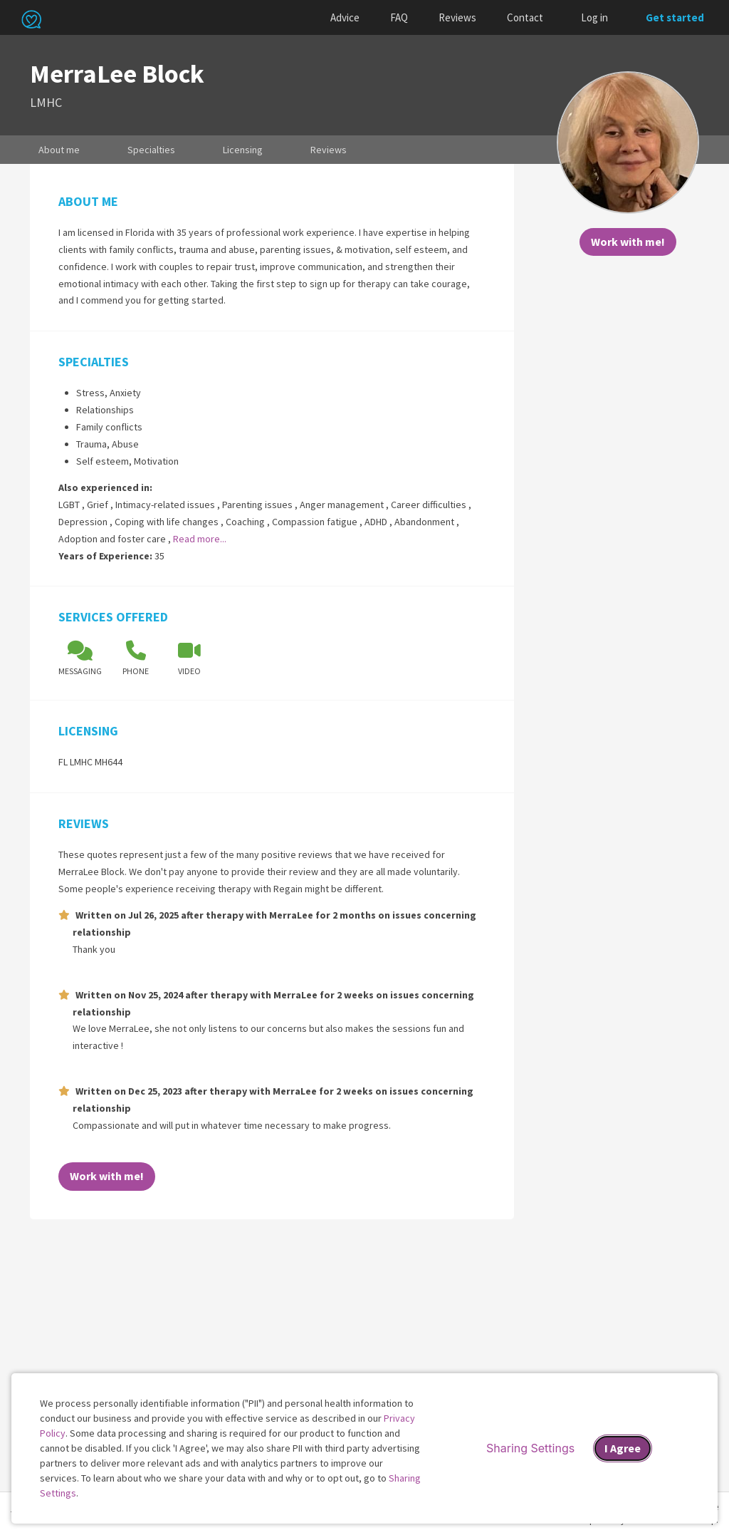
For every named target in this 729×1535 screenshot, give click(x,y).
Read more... (199, 538)
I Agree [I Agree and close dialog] (622, 1448)
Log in (594, 17)
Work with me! (628, 241)
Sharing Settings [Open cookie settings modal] (530, 1448)
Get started (675, 17)
